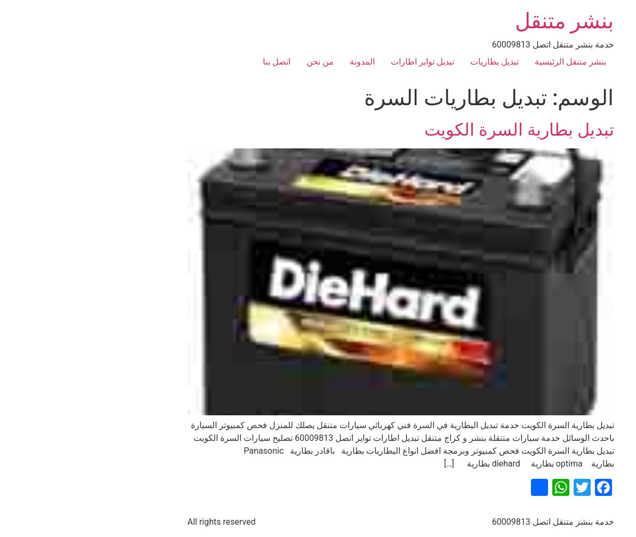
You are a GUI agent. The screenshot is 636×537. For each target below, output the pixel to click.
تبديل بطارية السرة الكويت (437, 130)
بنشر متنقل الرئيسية (488, 62)
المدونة (279, 62)
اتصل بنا (194, 62)
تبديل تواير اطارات (340, 62)
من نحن (237, 62)
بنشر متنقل (482, 21)
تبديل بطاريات (412, 62)
